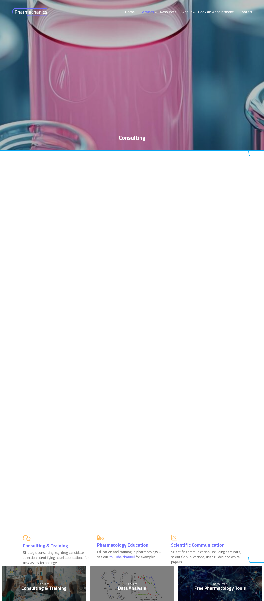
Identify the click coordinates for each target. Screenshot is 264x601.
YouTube (190, 382)
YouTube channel (122, 199)
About (187, 12)
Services (148, 12)
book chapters (225, 387)
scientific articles (194, 387)
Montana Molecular (59, 323)
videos (13, 469)
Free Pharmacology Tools (220, 559)
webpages (81, 469)
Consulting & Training (44, 559)
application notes (33, 469)
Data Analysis (132, 559)
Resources (168, 12)
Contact (246, 12)
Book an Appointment (216, 12)
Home (130, 12)
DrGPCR (208, 393)
